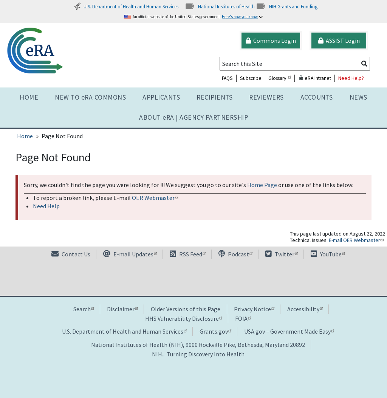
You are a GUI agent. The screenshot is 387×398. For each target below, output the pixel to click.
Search (83, 309)
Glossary (279, 78)
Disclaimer (122, 309)
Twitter (281, 254)
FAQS (227, 78)
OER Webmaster (156, 197)
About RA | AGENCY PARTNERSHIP (193, 117)
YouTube (328, 254)
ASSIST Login (339, 40)
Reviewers (266, 97)
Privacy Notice (254, 309)
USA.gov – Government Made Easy (289, 331)
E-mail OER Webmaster (357, 240)
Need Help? (351, 78)
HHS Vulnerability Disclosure (183, 318)
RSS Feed (188, 254)
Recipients (214, 97)
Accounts (316, 97)
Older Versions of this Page (185, 309)
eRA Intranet (314, 78)
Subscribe (251, 78)
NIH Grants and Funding (286, 6)
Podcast (235, 254)
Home (29, 97)
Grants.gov (215, 331)
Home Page (262, 185)
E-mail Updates (130, 254)
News (358, 97)
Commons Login (271, 40)
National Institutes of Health (220, 6)
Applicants (161, 97)
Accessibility (305, 309)
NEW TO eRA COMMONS (90, 97)
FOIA (243, 318)
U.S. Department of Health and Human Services (125, 6)
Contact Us (70, 254)
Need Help (46, 206)
